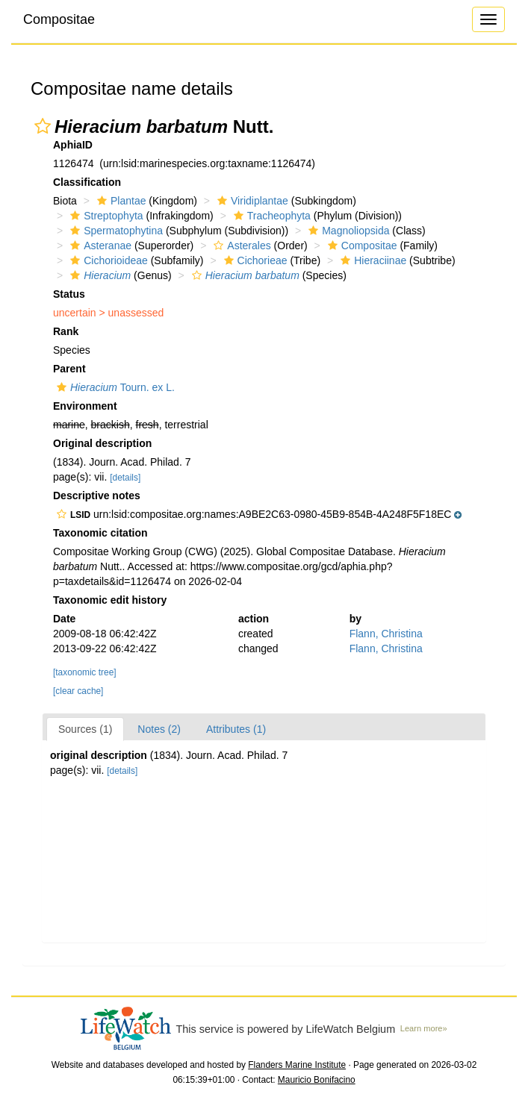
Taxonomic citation (100, 533)
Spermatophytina (114, 231)
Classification (87, 182)
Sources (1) (85, 729)
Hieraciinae (371, 260)
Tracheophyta (270, 216)
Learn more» (423, 1028)
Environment (85, 406)
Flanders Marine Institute (297, 1065)
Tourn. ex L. (114, 387)
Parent (69, 369)
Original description (102, 443)
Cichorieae (254, 260)
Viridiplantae (251, 201)
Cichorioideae (107, 260)
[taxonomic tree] (85, 672)
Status (69, 294)
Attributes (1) (236, 729)
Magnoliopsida (347, 231)
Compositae (59, 19)
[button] (43, 126)
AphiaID (73, 145)
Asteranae (98, 245)
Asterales (240, 245)
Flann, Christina (386, 634)
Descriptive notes (96, 495)
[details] (125, 477)
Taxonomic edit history (110, 600)
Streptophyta (104, 216)
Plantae (119, 201)
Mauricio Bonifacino (316, 1080)
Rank (65, 331)
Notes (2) (159, 729)
